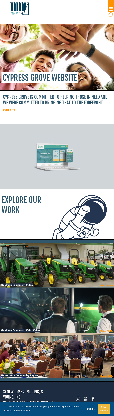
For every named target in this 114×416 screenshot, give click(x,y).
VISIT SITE (9, 110)
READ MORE (106, 285)
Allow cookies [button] (104, 409)
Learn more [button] (22, 410)
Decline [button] (91, 409)
